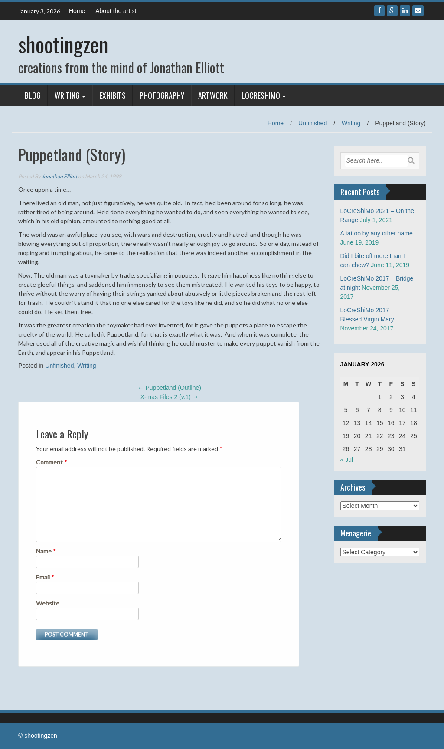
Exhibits (112, 95)
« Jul (346, 459)
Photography (162, 95)
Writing (67, 95)
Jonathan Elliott (59, 176)
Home (77, 10)
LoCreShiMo (261, 95)
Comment (51, 462)
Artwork (213, 95)
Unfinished (312, 123)
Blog (33, 95)
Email (45, 577)
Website (47, 603)
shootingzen (63, 44)
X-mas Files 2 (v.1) (169, 396)
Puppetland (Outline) (169, 387)
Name (46, 551)
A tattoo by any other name (376, 233)
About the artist (115, 10)
